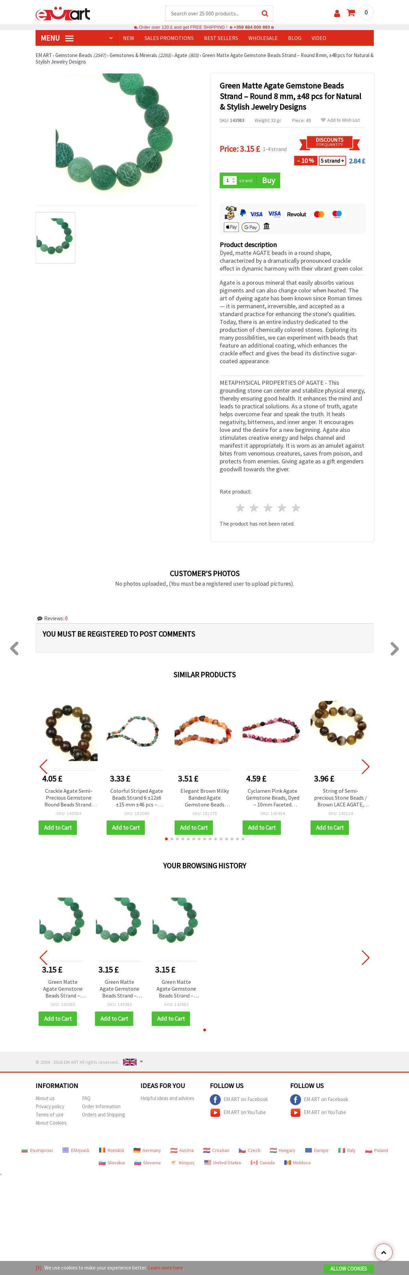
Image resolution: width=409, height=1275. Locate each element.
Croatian (216, 1150)
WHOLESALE (263, 38)
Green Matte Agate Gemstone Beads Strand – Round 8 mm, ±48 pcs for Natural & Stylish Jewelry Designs (63, 989)
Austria (182, 1150)
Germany (147, 1150)
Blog (294, 38)
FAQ (86, 1098)
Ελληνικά (75, 1150)
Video (319, 38)
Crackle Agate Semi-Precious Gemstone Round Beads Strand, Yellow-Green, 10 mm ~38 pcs (68, 798)
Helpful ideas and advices (167, 1098)
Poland (376, 1150)
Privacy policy (50, 1106)
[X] (38, 1267)
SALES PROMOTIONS (169, 38)
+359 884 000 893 (252, 27)
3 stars (268, 508)
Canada (263, 1162)
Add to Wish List (340, 120)
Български (37, 1150)
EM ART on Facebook (239, 1099)
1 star (240, 508)
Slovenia (147, 1162)
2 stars (254, 508)
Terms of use (50, 1114)
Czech (249, 1150)
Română (111, 1150)
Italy (347, 1150)
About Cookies (51, 1123)
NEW (128, 38)
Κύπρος (182, 1162)
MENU (57, 38)
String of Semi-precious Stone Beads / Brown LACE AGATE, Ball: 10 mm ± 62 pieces (340, 798)
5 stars (296, 508)
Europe (317, 1150)
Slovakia (112, 1162)
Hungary (283, 1150)
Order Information (101, 1106)
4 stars (282, 508)
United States (222, 1162)
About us (45, 1098)
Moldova (297, 1162)
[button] (166, 839)
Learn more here (165, 1267)
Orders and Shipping (103, 1114)
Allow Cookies (348, 1268)
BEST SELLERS (221, 38)
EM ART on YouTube (238, 1112)
